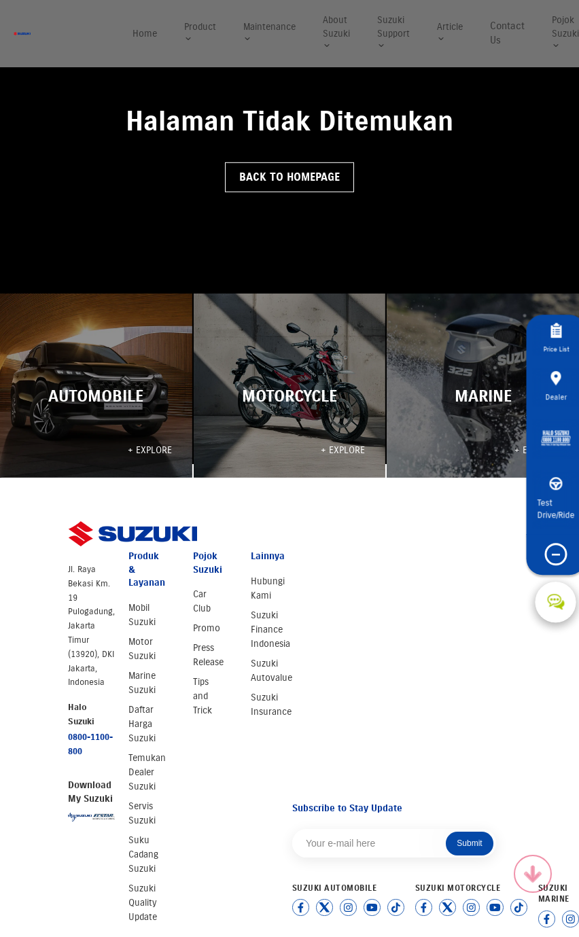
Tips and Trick (202, 696)
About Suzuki (336, 32)
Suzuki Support (393, 32)
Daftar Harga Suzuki (142, 724)
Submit (469, 843)
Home (145, 33)
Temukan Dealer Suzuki (147, 772)
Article (450, 32)
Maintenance (269, 32)
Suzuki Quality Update (142, 903)
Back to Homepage (289, 177)
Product (200, 32)
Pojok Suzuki (565, 32)
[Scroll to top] (533, 874)
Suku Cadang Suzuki (143, 854)
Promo (206, 628)
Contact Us (507, 33)
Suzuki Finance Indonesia (270, 629)
